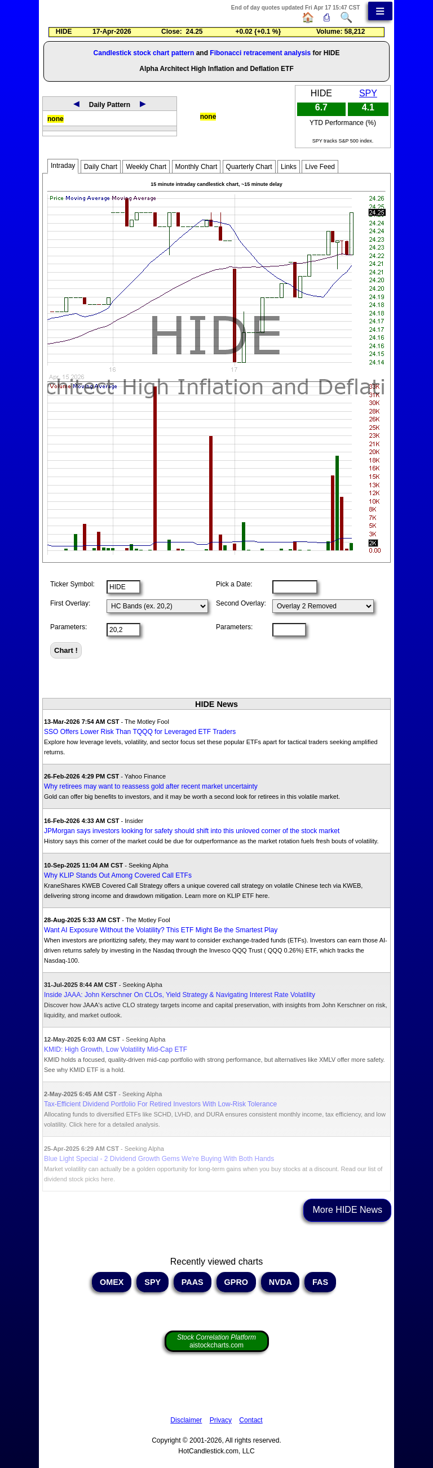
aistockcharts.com (216, 1341)
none (55, 119)
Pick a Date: (234, 584)
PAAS (192, 1282)
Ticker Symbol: (72, 584)
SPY (368, 93)
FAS (320, 1282)
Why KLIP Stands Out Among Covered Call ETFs (118, 875)
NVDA (280, 1282)
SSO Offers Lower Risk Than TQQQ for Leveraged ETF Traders (140, 732)
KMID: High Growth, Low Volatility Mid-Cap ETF (115, 1049)
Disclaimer (186, 1420)
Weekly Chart (146, 167)
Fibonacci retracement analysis (260, 53)
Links (289, 167)
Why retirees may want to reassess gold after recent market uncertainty (151, 786)
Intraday (63, 166)
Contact (250, 1420)
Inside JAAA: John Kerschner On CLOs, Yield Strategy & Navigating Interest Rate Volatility (179, 995)
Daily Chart (100, 167)
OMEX (112, 1282)
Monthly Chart (196, 167)
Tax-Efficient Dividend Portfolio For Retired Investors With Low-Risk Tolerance (160, 1104)
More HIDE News (347, 1210)
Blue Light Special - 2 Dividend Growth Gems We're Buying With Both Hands (159, 1159)
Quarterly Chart (249, 167)
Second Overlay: (241, 603)
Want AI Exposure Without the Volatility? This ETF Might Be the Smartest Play (160, 930)
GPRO (236, 1282)
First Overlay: (70, 603)
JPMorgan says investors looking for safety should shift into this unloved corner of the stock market (191, 831)
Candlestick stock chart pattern (144, 53)
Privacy (221, 1420)
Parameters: (68, 627)
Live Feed (320, 167)
